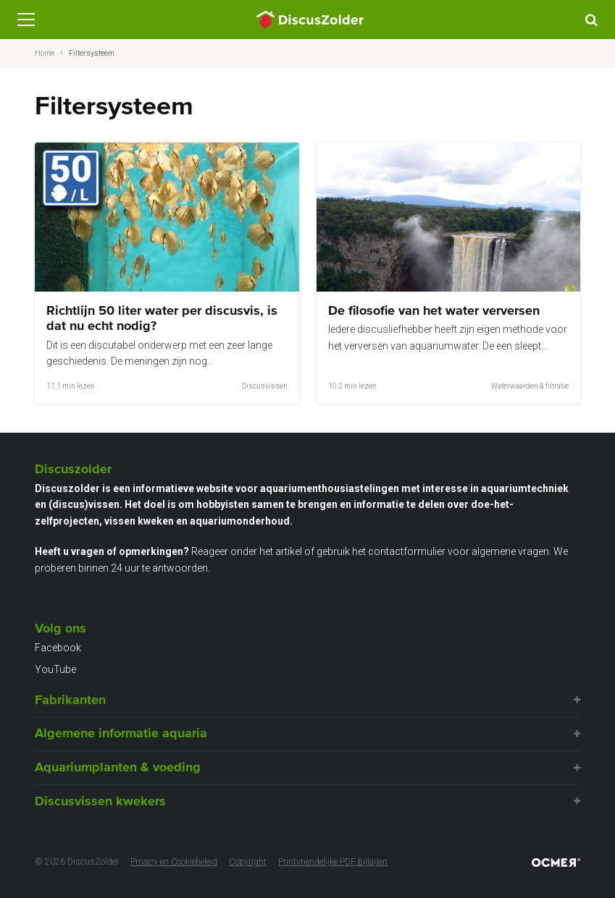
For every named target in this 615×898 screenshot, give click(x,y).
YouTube (55, 669)
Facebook (58, 647)
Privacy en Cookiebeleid (173, 862)
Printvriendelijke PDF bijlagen (333, 862)
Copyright (248, 862)
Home (44, 53)
